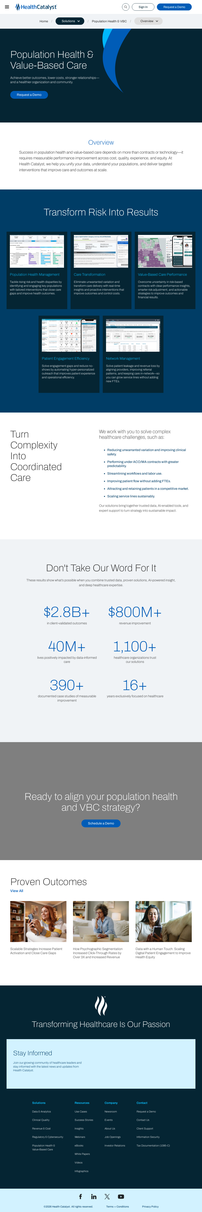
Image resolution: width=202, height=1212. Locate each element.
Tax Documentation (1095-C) (153, 1145)
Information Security (148, 1137)
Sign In (143, 7)
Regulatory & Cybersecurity (47, 1137)
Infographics (81, 1171)
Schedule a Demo (101, 823)
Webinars (80, 1137)
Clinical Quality (40, 1120)
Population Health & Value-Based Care (43, 1147)
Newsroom (111, 1111)
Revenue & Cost (41, 1128)
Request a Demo (174, 7)
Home (44, 21)
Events (109, 1120)
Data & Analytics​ (41, 1111)
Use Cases (81, 1111)
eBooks (79, 1145)
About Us (110, 1128)
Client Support (145, 1128)
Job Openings (113, 1137)
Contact (142, 1102)
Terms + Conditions (117, 1206)
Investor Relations (115, 1145)
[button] (7, 7)
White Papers (82, 1154)
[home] (41, 7)
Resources (82, 1102)
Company (111, 1102)
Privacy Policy (150, 1206)
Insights (79, 1128)
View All (16, 891)
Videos (78, 1162)
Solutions (39, 1102)
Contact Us (143, 1120)
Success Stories (84, 1120)
